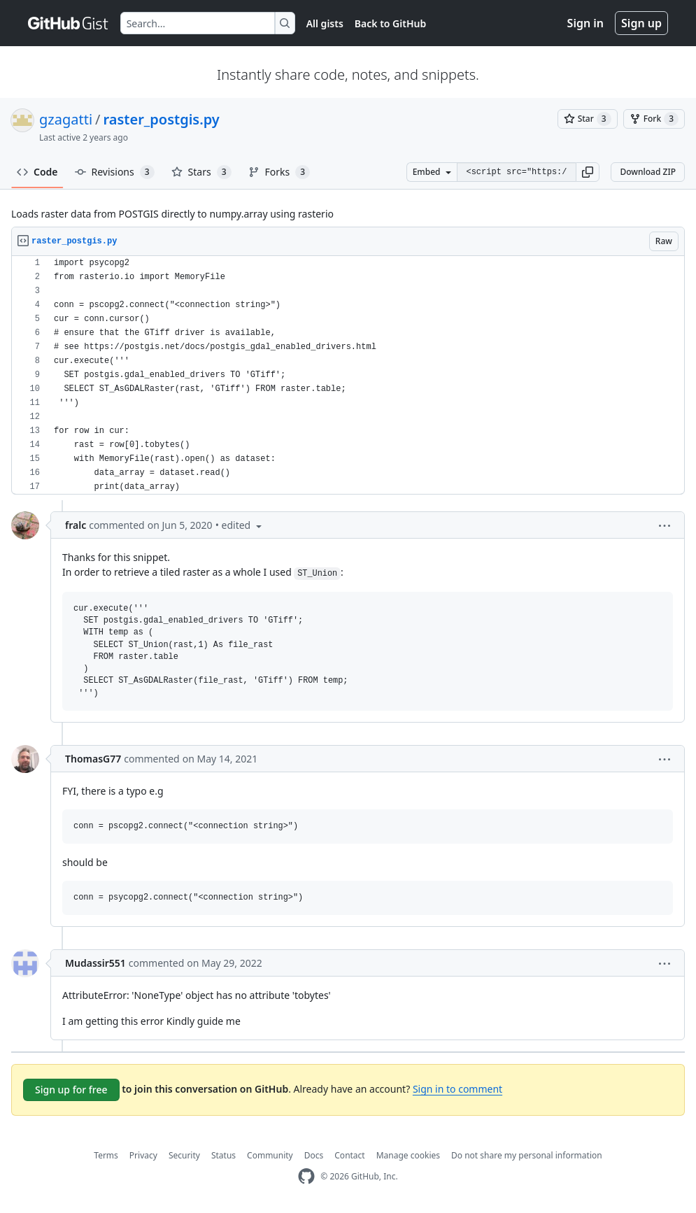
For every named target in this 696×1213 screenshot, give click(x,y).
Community (270, 1155)
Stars (201, 172)
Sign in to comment (457, 1088)
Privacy (143, 1155)
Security (184, 1155)
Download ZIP (648, 172)
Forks (279, 172)
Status (223, 1155)
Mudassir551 (95, 963)
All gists (324, 23)
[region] (348, 375)
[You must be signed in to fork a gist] (654, 119)
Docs (314, 1155)
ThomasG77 (93, 758)
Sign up (641, 23)
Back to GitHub (390, 23)
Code (37, 171)
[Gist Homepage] (68, 23)
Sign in (585, 23)
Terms (106, 1155)
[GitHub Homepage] (306, 1176)
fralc (75, 525)
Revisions (115, 172)
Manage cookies (408, 1155)
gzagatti (65, 119)
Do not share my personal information (526, 1155)
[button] (587, 172)
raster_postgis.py (162, 119)
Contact (349, 1155)
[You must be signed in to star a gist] (587, 119)
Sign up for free (71, 1089)
